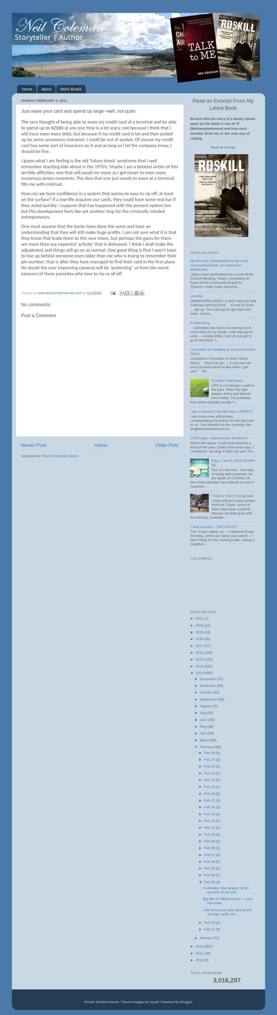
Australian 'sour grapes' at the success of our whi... (226, 890)
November (208, 686)
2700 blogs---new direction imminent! (218, 438)
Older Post (167, 445)
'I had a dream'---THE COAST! (213, 527)
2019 (200, 632)
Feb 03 (210, 882)
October (206, 692)
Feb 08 (210, 848)
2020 (200, 625)
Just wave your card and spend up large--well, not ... (227, 912)
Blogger (186, 1002)
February (207, 747)
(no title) (196, 296)
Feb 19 (210, 787)
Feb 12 (210, 821)
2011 (200, 953)
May (203, 726)
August (206, 706)
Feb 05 (210, 868)
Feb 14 (210, 807)
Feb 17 (210, 800)
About (46, 89)
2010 (200, 960)
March (205, 740)
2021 (200, 618)
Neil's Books (70, 89)
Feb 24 (210, 773)
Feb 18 (210, 794)
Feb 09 (210, 841)
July (203, 713)
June (204, 720)
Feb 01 (210, 929)
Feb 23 (210, 780)
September (209, 699)
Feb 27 (210, 760)
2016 (200, 653)
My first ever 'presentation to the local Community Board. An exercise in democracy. (219, 265)
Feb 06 (210, 862)
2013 (200, 673)
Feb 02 (210, 923)
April (204, 733)
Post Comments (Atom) (60, 456)
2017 (200, 646)
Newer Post (33, 445)
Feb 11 (210, 827)
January (206, 938)
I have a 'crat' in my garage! (232, 496)
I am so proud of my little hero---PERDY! (221, 411)
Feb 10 (210, 834)
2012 (200, 946)
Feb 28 (210, 753)
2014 (200, 666)
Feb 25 (210, 766)
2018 (200, 639)
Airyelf (154, 1002)
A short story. (200, 323)
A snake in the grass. (227, 380)
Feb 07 (210, 855)
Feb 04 (210, 875)
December (208, 679)
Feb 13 (210, 814)
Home (27, 89)
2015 (200, 659)
